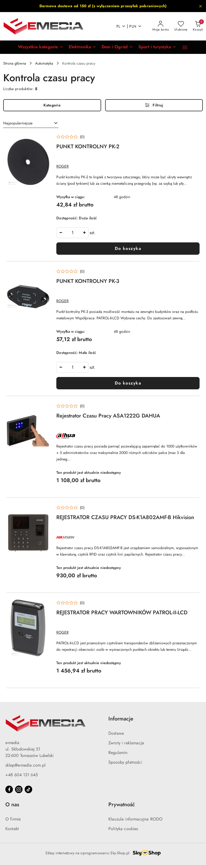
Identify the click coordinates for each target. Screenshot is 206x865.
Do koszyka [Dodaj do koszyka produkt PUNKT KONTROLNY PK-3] (128, 383)
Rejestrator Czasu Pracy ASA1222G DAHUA (108, 416)
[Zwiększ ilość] (84, 233)
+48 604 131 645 (21, 775)
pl (121, 26)
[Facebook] (9, 789)
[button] (40, 47)
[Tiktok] (28, 789)
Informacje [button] (120, 719)
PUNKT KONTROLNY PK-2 (87, 146)
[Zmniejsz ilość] (61, 233)
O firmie (13, 819)
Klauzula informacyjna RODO (135, 819)
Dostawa (116, 733)
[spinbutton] (72, 233)
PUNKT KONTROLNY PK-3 (87, 281)
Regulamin (117, 752)
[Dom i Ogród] (117, 47)
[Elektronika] (82, 47)
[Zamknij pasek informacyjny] (200, 6)
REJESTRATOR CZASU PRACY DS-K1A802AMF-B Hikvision (125, 517)
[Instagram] (19, 789)
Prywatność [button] (121, 804)
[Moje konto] (160, 26)
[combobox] (30, 123)
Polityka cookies (123, 829)
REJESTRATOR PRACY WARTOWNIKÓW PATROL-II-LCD (121, 612)
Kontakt (12, 829)
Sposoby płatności (125, 762)
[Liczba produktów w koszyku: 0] (198, 26)
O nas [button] (12, 804)
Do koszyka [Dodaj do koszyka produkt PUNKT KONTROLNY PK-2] (128, 248)
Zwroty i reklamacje (126, 743)
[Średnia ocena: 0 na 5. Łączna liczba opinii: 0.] (70, 137)
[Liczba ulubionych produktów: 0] (180, 26)
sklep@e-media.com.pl (25, 765)
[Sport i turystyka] (157, 47)
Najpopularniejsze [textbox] (17, 123)
